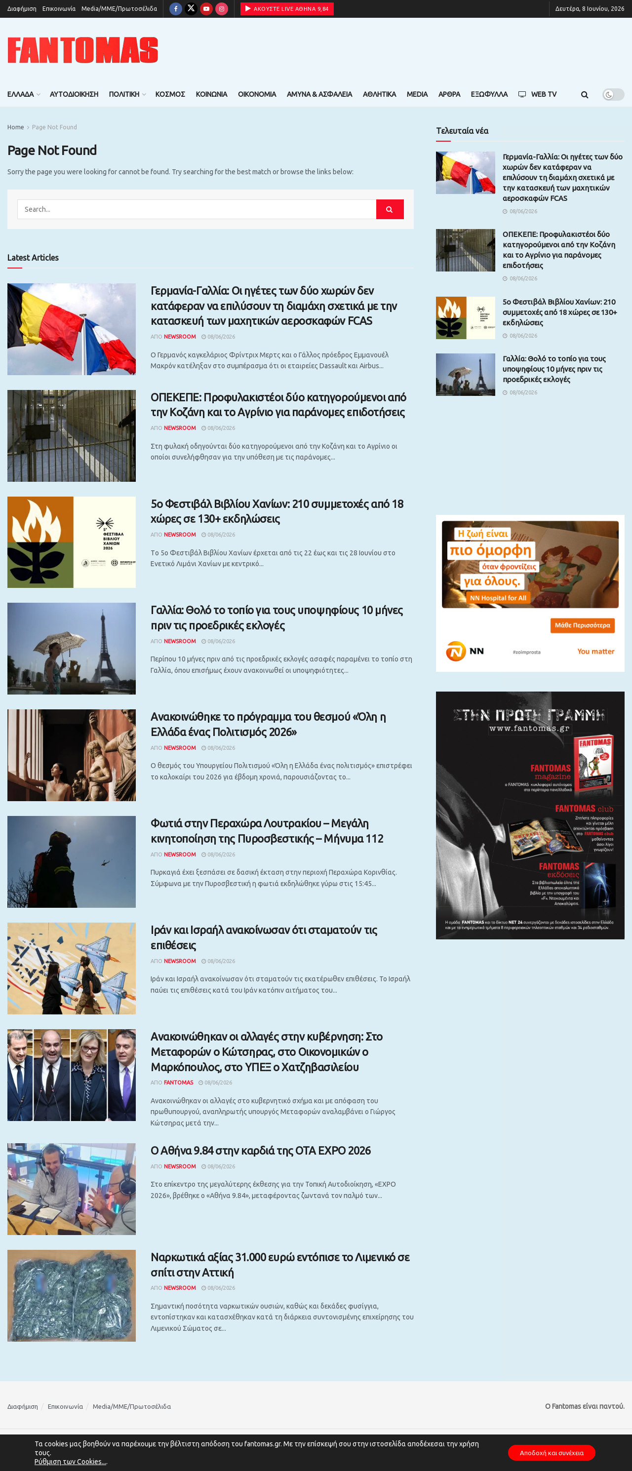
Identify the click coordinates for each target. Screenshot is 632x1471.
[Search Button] (585, 94)
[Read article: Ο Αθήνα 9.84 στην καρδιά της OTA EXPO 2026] (71, 1189)
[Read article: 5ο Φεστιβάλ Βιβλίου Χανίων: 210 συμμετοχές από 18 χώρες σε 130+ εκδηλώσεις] (71, 542)
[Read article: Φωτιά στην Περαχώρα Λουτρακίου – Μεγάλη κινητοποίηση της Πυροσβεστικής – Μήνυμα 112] (71, 862)
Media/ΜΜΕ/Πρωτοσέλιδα (119, 8)
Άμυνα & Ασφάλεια (319, 94)
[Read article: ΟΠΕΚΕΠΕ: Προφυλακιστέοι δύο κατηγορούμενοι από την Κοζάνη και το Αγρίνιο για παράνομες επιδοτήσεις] (71, 436)
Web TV (537, 94)
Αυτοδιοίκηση (74, 94)
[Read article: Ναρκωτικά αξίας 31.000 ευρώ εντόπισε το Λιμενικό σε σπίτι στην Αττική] (71, 1296)
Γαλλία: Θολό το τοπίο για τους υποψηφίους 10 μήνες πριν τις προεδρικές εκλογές (554, 369)
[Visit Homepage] (82, 50)
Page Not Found (54, 127)
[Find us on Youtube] (206, 9)
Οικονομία (257, 94)
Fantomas (178, 1082)
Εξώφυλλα (489, 94)
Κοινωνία (211, 94)
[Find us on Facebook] (175, 9)
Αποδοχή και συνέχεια (546, 1453)
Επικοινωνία (59, 8)
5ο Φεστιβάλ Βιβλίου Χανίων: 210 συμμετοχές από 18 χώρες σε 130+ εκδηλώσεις (560, 312)
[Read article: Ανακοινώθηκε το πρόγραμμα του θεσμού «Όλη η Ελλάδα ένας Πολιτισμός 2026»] (71, 755)
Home (15, 127)
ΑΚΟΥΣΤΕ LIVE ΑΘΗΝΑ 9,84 (287, 8)
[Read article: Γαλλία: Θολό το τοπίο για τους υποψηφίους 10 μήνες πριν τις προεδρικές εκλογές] (71, 649)
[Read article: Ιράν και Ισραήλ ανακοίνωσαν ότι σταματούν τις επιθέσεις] (71, 968)
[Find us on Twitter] (191, 9)
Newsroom (180, 337)
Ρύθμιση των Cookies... (70, 1462)
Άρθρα (449, 94)
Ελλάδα (20, 94)
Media (417, 94)
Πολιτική (124, 94)
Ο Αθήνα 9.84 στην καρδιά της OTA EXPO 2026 (261, 1150)
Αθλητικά (379, 94)
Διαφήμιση (22, 8)
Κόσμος (170, 94)
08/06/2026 (218, 337)
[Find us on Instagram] (221, 9)
